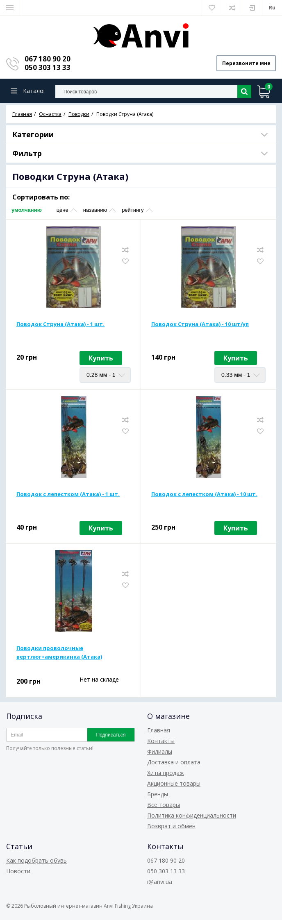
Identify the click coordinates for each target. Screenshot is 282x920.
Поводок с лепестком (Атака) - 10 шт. (204, 494)
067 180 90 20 (47, 58)
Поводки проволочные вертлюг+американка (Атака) (59, 653)
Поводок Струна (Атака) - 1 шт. (60, 324)
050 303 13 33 (47, 67)
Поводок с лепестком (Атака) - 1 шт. (68, 494)
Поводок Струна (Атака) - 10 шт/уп (200, 324)
